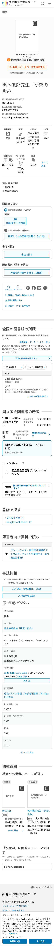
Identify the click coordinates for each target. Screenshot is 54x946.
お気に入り (8, 288)
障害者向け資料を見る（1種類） (27, 272)
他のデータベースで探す (17, 305)
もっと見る (16, 830)
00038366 (22, 676)
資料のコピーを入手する (13, 910)
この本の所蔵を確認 (38, 396)
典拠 (27, 680)
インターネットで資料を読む (15, 906)
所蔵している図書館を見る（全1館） (27, 236)
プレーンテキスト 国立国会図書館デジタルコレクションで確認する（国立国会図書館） (29, 553)
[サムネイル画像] (13, 796)
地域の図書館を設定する (33, 358)
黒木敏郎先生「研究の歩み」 (19, 628)
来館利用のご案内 (41, 434)
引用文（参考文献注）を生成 (19, 295)
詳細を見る (13, 933)
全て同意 (40, 941)
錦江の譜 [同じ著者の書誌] (6, 810)
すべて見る (44, 164)
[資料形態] (36, 367)
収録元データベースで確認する (27, 67)
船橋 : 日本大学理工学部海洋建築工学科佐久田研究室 (26, 695)
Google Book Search (19, 522)
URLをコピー (18, 288)
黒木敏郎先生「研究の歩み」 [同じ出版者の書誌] (38, 812)
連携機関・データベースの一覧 (35, 342)
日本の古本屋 (15, 517)
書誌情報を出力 (13, 300)
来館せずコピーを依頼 (15, 221)
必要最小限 (15, 941)
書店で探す (27, 254)
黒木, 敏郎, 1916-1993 (15, 672)
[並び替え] (14, 367)
